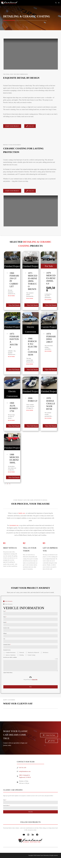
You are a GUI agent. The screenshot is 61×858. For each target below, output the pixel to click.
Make (4, 616)
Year (4, 611)
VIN (4, 638)
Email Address (6, 805)
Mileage (5, 633)
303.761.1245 (22, 767)
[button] (56, 3)
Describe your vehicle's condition (10, 657)
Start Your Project (12, 126)
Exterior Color (6, 627)
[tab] (7, 601)
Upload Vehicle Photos (7, 672)
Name (4, 799)
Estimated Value (7, 644)
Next (30, 686)
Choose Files (34, 679)
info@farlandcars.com (24, 771)
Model (5, 622)
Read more (11, 295)
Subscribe (30, 811)
